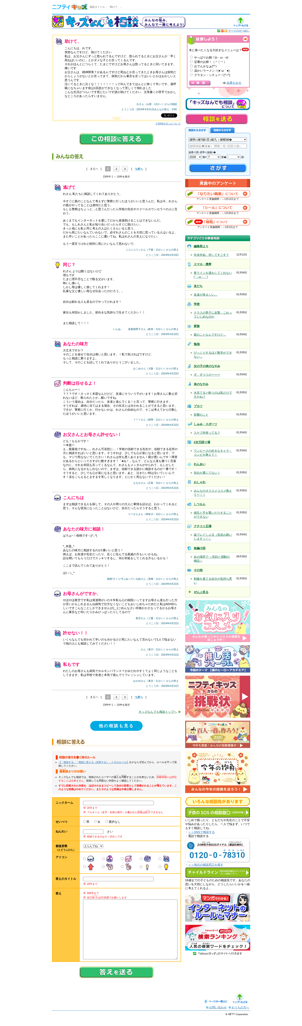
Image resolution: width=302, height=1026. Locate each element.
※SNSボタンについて (168, 123)
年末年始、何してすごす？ (211, 254)
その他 (198, 570)
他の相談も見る (116, 725)
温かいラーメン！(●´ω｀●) (212, 70)
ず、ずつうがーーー (207, 374)
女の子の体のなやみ (207, 366)
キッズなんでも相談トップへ (158, 711)
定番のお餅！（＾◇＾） (210, 61)
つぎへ (139, 168)
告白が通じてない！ (207, 472)
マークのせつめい (239, 30)
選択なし (114, 821)
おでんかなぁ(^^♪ (205, 66)
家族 (197, 326)
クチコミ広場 (202, 526)
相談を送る (216, 118)
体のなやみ (201, 384)
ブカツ (198, 406)
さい (108, 831)
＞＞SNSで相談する (201, 832)
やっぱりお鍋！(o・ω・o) (211, 57)
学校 (197, 304)
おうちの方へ (240, 1015)
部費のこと (201, 414)
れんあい (200, 464)
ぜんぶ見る (201, 592)
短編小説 (200, 548)
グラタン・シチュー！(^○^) (212, 75)
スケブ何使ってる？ (207, 432)
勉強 (197, 344)
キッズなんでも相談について (217, 104)
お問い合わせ (218, 1015)
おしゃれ (200, 482)
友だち (198, 286)
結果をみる (234, 82)
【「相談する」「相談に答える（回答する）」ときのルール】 (94, 762)
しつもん (200, 504)
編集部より (201, 246)
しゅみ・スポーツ (205, 424)
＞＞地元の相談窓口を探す (205, 864)
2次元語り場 (202, 442)
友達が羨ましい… (205, 294)
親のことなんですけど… (210, 334)
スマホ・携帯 (202, 264)
